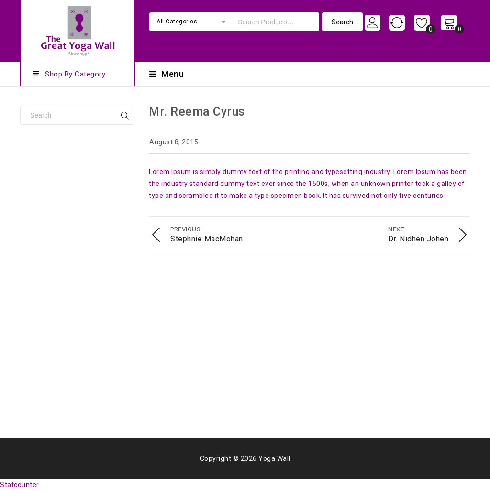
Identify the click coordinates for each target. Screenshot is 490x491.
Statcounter (19, 485)
